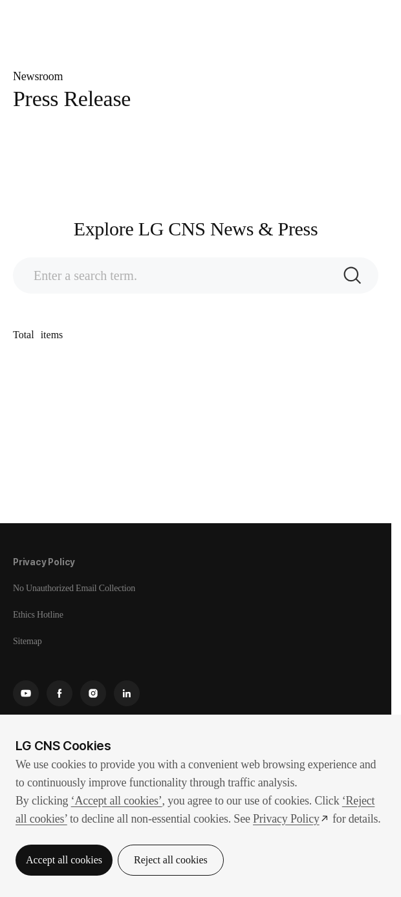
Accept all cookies (64, 859)
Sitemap (27, 641)
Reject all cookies (171, 859)
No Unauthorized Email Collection (74, 588)
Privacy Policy (44, 562)
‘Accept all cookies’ (116, 800)
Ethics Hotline (38, 615)
